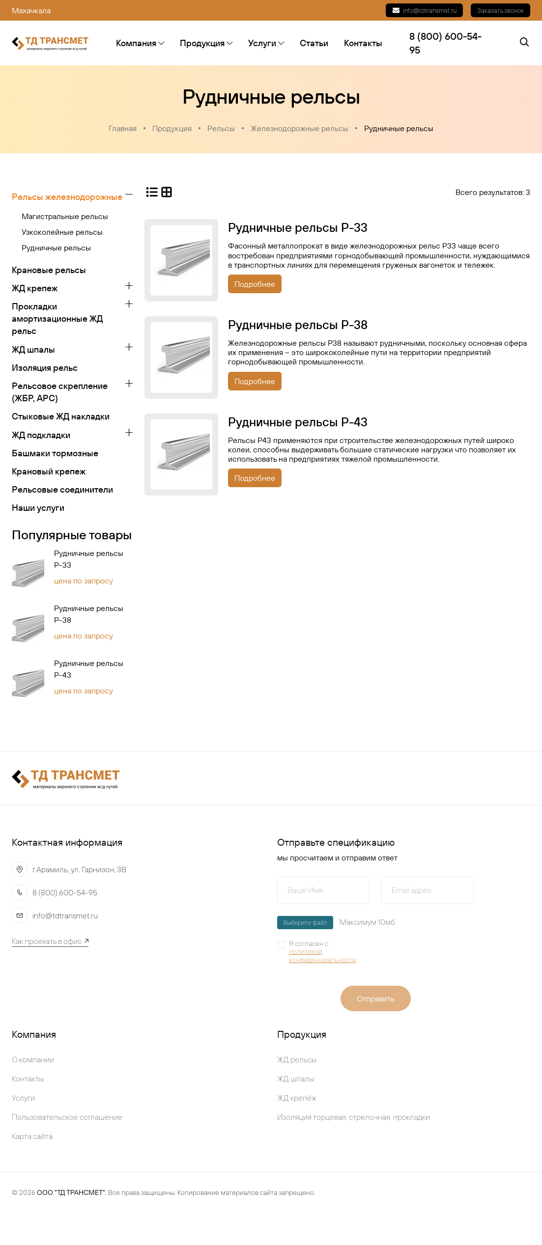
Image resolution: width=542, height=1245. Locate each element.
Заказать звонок (500, 10)
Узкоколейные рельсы (62, 232)
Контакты (363, 43)
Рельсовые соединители (62, 489)
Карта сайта (32, 1136)
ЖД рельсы (296, 1059)
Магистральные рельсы (65, 216)
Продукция (206, 43)
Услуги (266, 43)
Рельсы (221, 128)
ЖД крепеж (34, 288)
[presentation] (444, 956)
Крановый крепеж (49, 471)
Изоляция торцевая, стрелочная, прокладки (353, 1117)
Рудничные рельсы (398, 128)
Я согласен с (329, 952)
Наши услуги (38, 507)
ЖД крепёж (296, 1098)
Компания (140, 43)
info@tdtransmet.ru (424, 10)
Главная (123, 128)
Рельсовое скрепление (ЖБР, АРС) (60, 392)
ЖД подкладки (41, 435)
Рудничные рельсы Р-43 (88, 669)
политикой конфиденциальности (322, 955)
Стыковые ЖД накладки (61, 416)
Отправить (376, 998)
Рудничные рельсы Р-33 (88, 559)
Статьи (314, 43)
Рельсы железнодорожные (67, 196)
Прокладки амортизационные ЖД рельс (57, 318)
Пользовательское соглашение (67, 1117)
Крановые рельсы (49, 270)
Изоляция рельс (45, 367)
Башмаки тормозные (55, 453)
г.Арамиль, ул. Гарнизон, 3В (79, 869)
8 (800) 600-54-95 (64, 892)
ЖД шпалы (33, 349)
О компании (33, 1059)
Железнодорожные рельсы (299, 128)
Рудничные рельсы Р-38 (88, 614)
